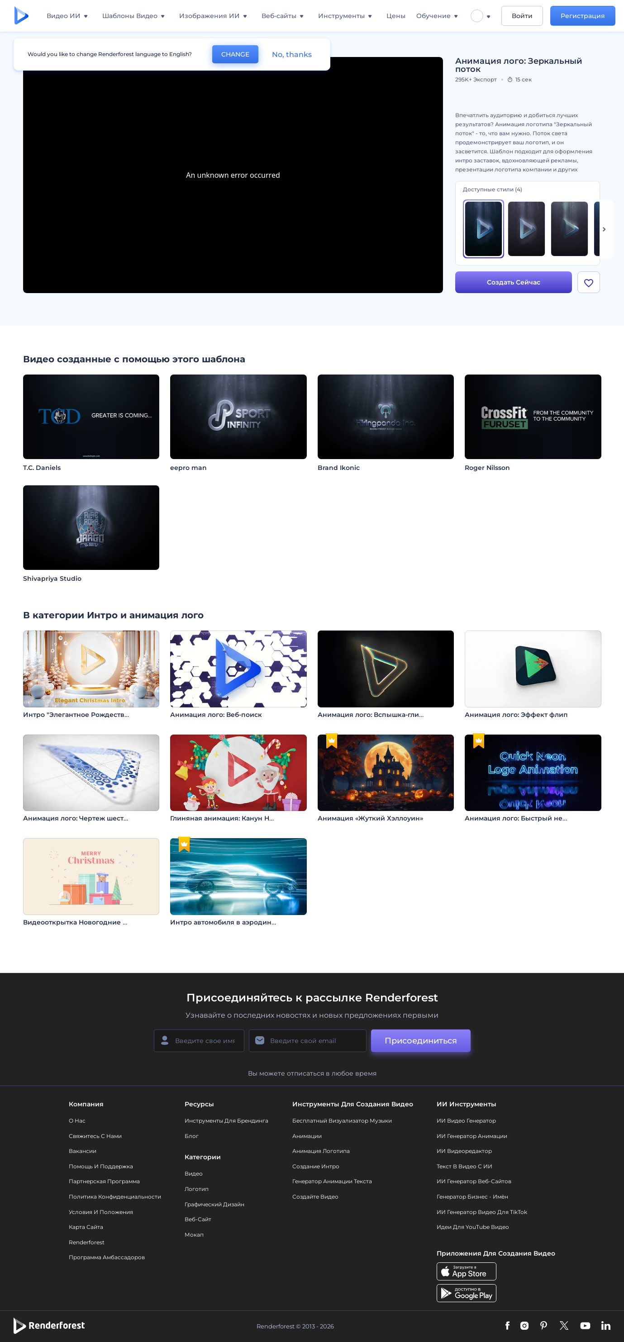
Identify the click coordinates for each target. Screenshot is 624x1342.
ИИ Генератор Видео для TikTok (482, 1212)
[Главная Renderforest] (21, 16)
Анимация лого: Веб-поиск (216, 715)
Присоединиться (421, 1041)
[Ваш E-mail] (308, 1040)
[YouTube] (585, 1326)
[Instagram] (524, 1326)
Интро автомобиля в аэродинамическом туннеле (254, 922)
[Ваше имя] (199, 1040)
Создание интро (315, 1166)
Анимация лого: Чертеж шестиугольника (93, 818)
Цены (395, 16)
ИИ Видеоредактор (464, 1151)
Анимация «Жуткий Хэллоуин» (370, 818)
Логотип (197, 1189)
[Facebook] (507, 1326)
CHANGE (235, 54)
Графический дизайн (214, 1204)
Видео (194, 1173)
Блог (192, 1136)
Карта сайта (86, 1226)
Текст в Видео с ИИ (464, 1166)
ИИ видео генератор (466, 1120)
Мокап (194, 1234)
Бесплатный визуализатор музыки (342, 1120)
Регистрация (583, 16)
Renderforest (87, 1242)
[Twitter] (564, 1326)
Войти (522, 16)
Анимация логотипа (321, 1151)
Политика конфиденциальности (115, 1196)
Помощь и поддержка (101, 1166)
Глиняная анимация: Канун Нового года (238, 818)
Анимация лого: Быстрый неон (518, 818)
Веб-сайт (198, 1219)
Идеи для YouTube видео (473, 1226)
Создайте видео (315, 1196)
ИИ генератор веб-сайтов (474, 1181)
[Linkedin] (605, 1326)
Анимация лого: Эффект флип (516, 715)
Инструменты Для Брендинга (226, 1120)
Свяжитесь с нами (95, 1136)
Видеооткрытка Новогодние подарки (87, 922)
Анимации (307, 1136)
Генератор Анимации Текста (332, 1181)
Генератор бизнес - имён (472, 1196)
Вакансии (82, 1151)
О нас (77, 1120)
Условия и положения (101, 1212)
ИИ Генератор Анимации (472, 1136)
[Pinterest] (543, 1326)
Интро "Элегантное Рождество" (77, 715)
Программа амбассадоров (107, 1257)
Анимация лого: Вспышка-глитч (372, 715)
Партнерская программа (104, 1181)
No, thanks (292, 54)
